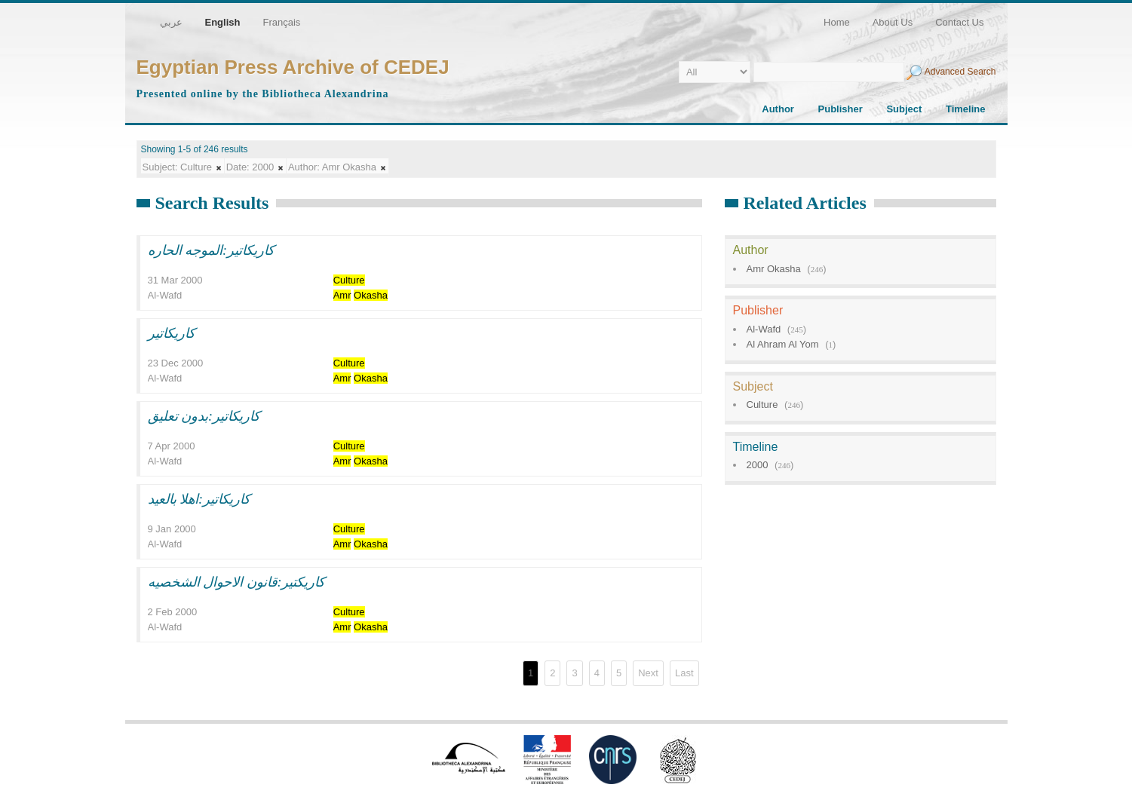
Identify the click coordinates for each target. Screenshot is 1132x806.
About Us (893, 22)
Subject (904, 109)
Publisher (840, 109)
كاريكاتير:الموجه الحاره (211, 250)
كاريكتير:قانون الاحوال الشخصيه (237, 582)
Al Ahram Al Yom (783, 344)
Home (837, 22)
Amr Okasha (774, 268)
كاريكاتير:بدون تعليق (204, 416)
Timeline (966, 109)
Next (648, 673)
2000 (757, 464)
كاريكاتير (171, 333)
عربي (171, 22)
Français (281, 22)
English (223, 22)
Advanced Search (960, 71)
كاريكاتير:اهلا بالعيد (199, 499)
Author (778, 109)
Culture (762, 404)
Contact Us (959, 22)
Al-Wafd (764, 329)
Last (684, 673)
